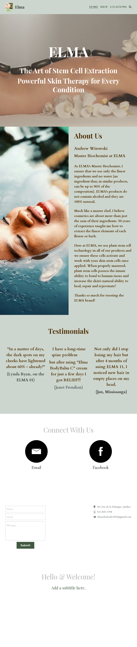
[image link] (36, 451)
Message (11, 525)
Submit (25, 545)
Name (10, 509)
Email (10, 517)
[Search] (130, 7)
